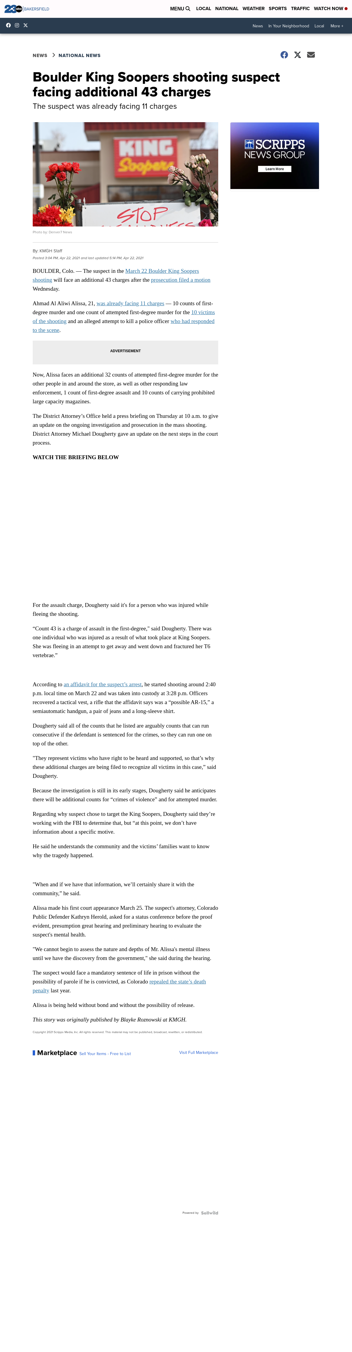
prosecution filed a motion (180, 280)
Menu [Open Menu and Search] (180, 8)
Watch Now (331, 8)
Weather (254, 8)
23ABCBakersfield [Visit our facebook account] (10, 25)
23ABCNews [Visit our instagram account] (18, 25)
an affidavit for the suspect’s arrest (103, 684)
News (258, 26)
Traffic (300, 8)
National (226, 8)
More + (337, 26)
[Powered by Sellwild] (209, 1213)
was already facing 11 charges (130, 303)
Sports (278, 8)
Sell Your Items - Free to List (105, 1054)
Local (203, 8)
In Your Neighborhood (288, 26)
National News (80, 55)
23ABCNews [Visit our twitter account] (27, 25)
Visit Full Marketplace (198, 1053)
